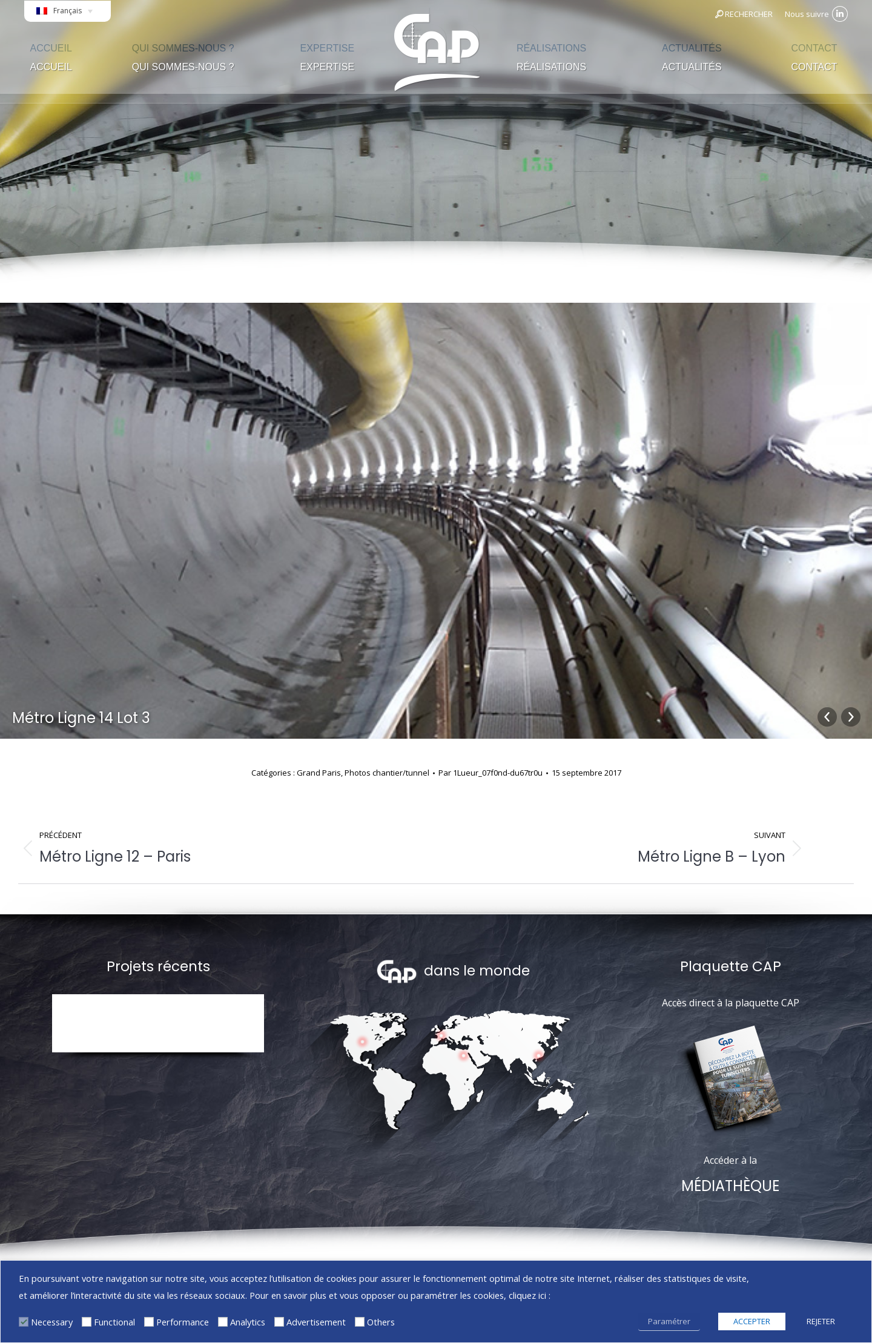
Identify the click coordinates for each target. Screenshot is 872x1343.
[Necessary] (23, 1322)
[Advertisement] (279, 1322)
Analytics (247, 1322)
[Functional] (86, 1322)
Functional (114, 1322)
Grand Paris (319, 772)
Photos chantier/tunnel (387, 772)
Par (490, 772)
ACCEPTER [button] (751, 1321)
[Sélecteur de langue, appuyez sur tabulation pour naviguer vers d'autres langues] (67, 14)
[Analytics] (223, 1322)
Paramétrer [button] (669, 1321)
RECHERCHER (743, 13)
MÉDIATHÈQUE (730, 1186)
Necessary (52, 1322)
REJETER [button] (821, 1321)
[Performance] (149, 1322)
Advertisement (316, 1322)
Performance (182, 1322)
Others (381, 1322)
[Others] (360, 1322)
